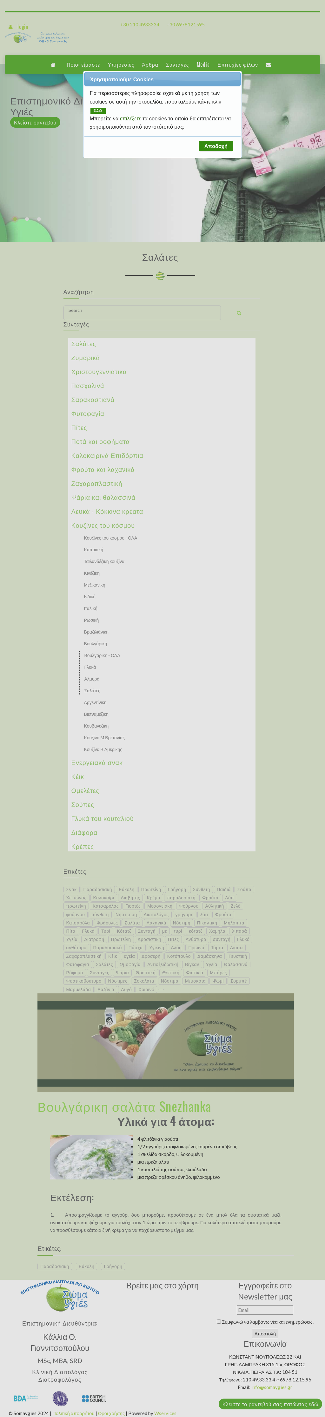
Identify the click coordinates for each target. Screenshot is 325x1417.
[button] (216, 146)
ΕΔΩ (98, 110)
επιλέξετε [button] (131, 118)
